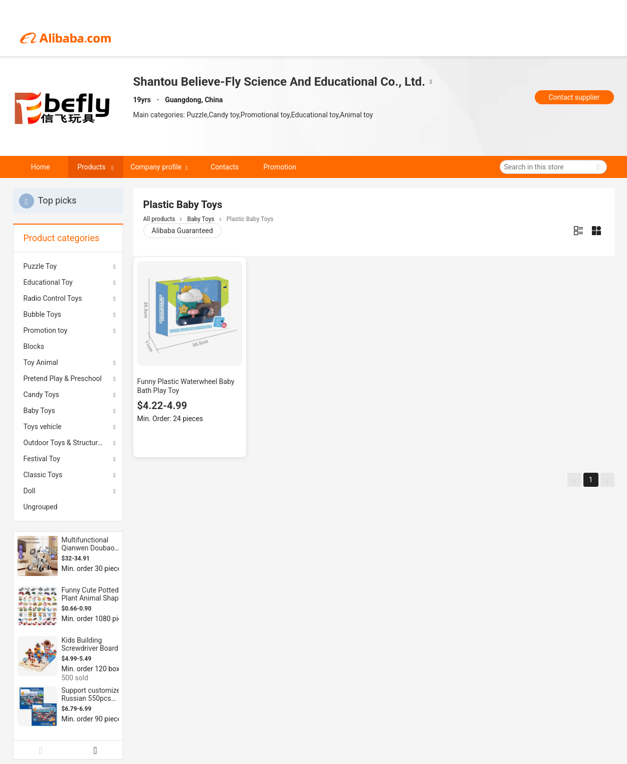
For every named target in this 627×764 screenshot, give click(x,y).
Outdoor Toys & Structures (64, 443)
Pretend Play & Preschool (63, 378)
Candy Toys (42, 395)
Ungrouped (41, 507)
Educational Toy (48, 282)
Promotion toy (46, 330)
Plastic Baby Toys (250, 219)
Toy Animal (41, 362)
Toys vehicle (43, 427)
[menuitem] (68, 346)
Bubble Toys (43, 314)
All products (159, 219)
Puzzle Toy (40, 266)
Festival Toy (42, 459)
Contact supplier (573, 97)
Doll (30, 491)
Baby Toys (39, 411)
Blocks (34, 346)
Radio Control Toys (53, 298)
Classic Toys (43, 475)
